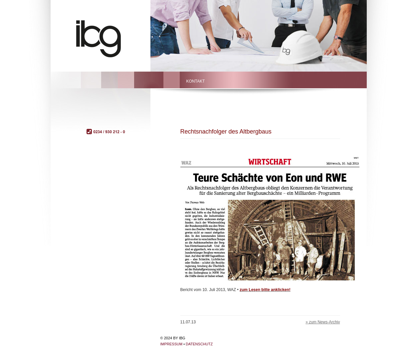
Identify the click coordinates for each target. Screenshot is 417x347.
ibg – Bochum (107, 37)
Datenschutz (199, 344)
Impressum (171, 344)
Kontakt (195, 81)
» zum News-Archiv (323, 322)
